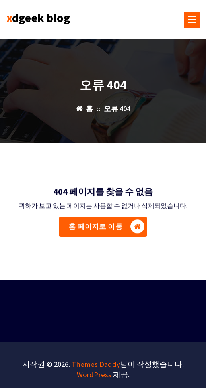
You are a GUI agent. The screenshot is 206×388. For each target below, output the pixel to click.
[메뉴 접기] (192, 20)
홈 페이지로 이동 (106, 229)
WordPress (94, 374)
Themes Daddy (96, 364)
